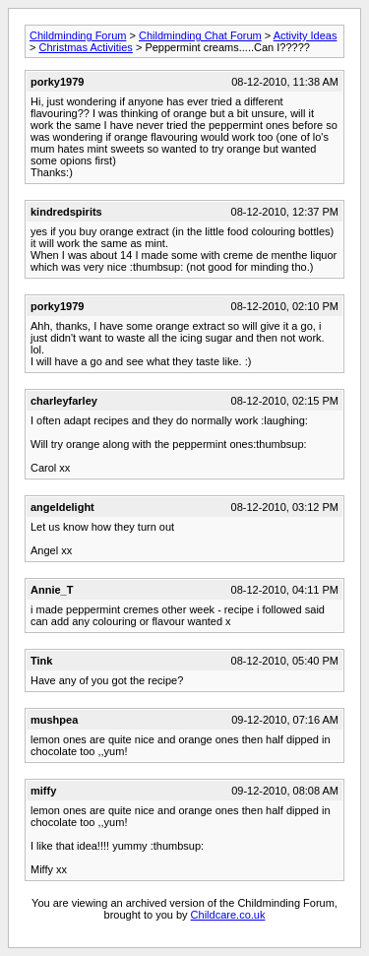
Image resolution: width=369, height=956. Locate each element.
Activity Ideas (306, 35)
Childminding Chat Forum (200, 35)
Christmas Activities (85, 47)
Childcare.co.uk (228, 915)
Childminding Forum (78, 35)
